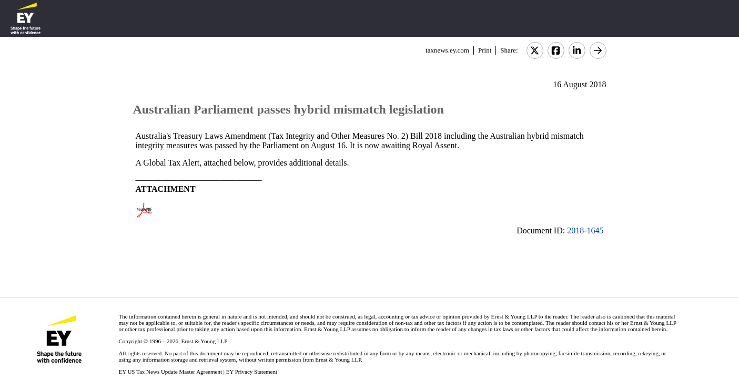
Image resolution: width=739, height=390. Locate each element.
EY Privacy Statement (251, 371)
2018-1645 (585, 230)
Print (484, 50)
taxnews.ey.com (447, 50)
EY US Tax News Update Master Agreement (170, 371)
